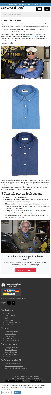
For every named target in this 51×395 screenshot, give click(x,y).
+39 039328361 (35, 381)
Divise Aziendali (10, 338)
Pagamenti (9, 320)
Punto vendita (10, 316)
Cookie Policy (6, 392)
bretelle (30, 210)
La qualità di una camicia (13, 364)
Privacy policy (10, 324)
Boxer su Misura (10, 334)
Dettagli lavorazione (12, 348)
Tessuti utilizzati (11, 350)
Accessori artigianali (12, 340)
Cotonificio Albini (11, 352)
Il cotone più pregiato (12, 354)
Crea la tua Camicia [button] (25, 270)
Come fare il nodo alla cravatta (16, 368)
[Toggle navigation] (47, 9)
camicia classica (33, 36)
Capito (17, 392)
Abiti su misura (10, 336)
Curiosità (8, 356)
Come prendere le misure (14, 366)
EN (31, 1)
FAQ (6, 318)
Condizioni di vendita (12, 322)
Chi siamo (8, 313)
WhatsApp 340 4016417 (13, 381)
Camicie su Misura (11, 332)
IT (27, 1)
